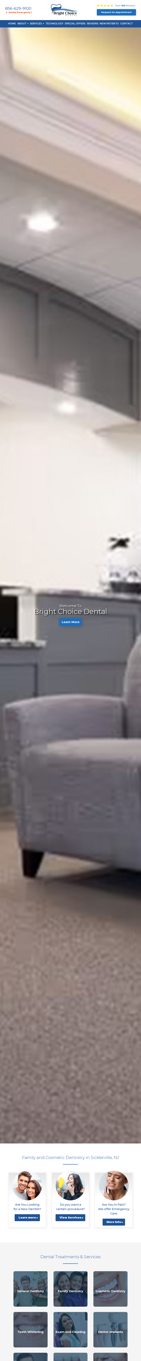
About (21, 23)
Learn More (71, 622)
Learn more (27, 1217)
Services (36, 23)
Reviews (92, 23)
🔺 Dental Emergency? (18, 12)
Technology (54, 23)
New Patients (109, 23)
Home (12, 23)
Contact (126, 23)
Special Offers (75, 23)
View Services (70, 1217)
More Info (114, 1222)
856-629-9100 (18, 8)
